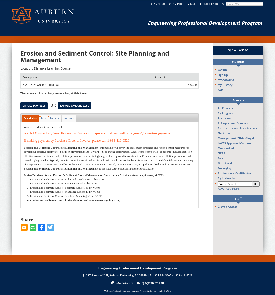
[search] (244, 4)
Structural (225, 163)
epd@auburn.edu (153, 283)
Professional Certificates (234, 173)
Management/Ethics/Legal (236, 138)
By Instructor (227, 178)
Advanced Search (229, 188)
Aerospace (225, 118)
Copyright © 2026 (162, 290)
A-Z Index (176, 3)
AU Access (158, 3)
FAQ (220, 90)
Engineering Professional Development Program (205, 22)
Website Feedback (112, 290)
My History (225, 85)
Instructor (69, 118)
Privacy (126, 290)
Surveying (224, 168)
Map (191, 3)
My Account (226, 80)
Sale (220, 158)
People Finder (209, 3)
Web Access (227, 207)
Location (55, 118)
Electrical (224, 133)
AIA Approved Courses (233, 123)
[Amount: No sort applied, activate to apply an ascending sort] (175, 77)
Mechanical (226, 148)
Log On (222, 70)
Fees (43, 118)
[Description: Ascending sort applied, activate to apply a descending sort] (87, 77)
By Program (226, 113)
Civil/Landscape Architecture (238, 128)
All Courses (225, 108)
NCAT (221, 153)
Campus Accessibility (142, 290)
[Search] (256, 184)
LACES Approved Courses (234, 143)
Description (30, 118)
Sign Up (223, 75)
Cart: (238, 50)
